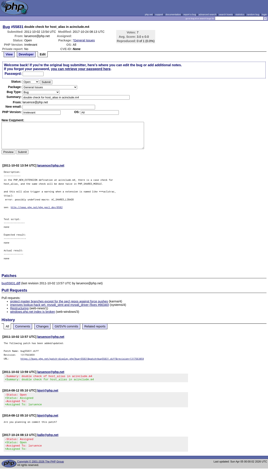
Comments (22, 326)
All (7, 326)
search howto (226, 14)
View (9, 54)
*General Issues (84, 40)
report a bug (189, 14)
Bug (6, 27)
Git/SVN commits (66, 326)
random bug (253, 14)
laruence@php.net (50, 165)
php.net (149, 14)
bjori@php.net (47, 391)
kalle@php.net (47, 438)
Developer (26, 54)
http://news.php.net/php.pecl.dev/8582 (37, 207)
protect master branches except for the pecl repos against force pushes (59, 301)
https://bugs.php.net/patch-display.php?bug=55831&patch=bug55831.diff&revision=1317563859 (82, 358)
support (159, 14)
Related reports (94, 326)
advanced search (207, 14)
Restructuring (19, 308)
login (264, 14)
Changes (42, 326)
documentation (173, 14)
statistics (239, 14)
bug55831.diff (11, 283)
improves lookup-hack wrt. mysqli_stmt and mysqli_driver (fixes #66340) (59, 305)
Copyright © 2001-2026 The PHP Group (40, 468)
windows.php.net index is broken (32, 311)
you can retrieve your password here (80, 69)
